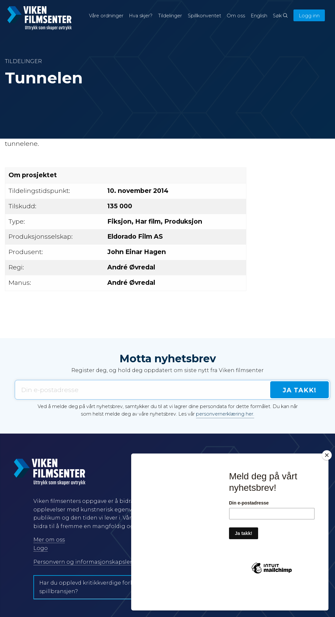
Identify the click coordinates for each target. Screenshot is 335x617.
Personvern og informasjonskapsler (82, 562)
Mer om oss (49, 540)
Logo (40, 548)
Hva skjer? (140, 16)
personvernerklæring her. (225, 414)
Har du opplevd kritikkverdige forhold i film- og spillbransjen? (103, 587)
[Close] (327, 479)
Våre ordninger (106, 16)
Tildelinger (170, 16)
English (259, 16)
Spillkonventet (204, 16)
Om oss (236, 16)
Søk (280, 16)
